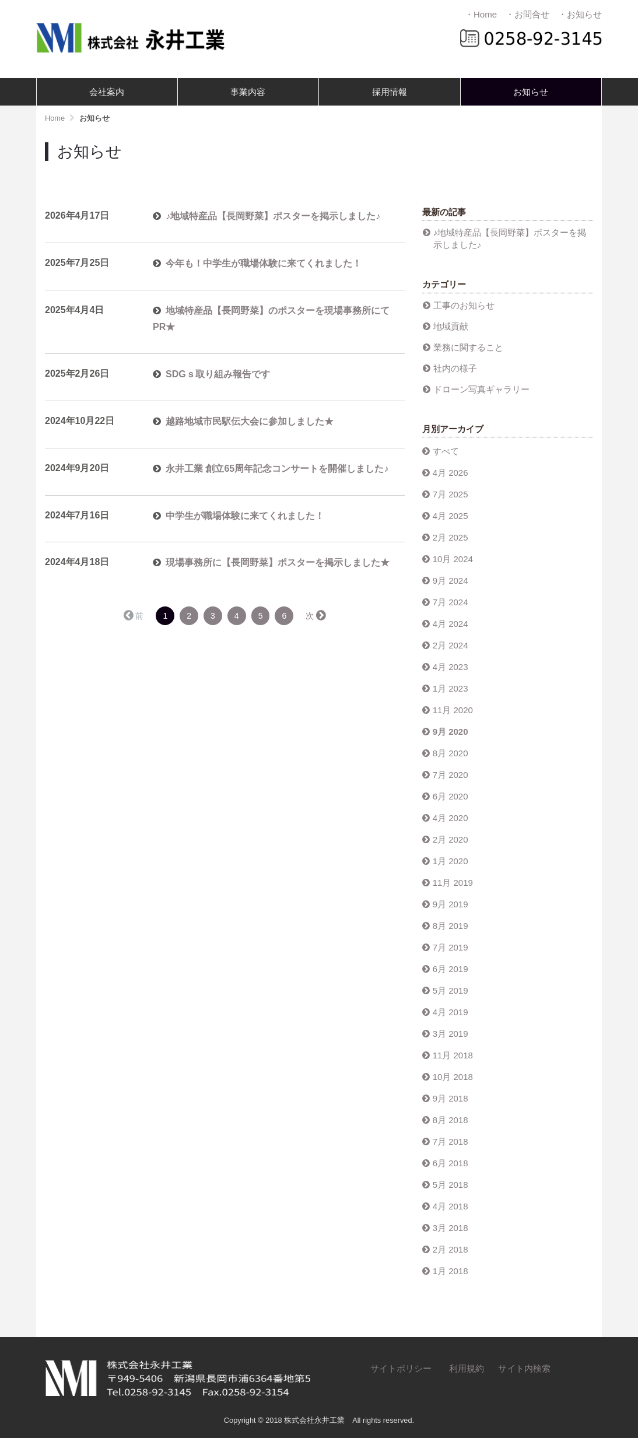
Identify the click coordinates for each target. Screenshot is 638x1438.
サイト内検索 (524, 1368)
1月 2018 (450, 1271)
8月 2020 (450, 753)
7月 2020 (450, 775)
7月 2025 (450, 494)
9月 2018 (450, 1098)
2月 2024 (450, 645)
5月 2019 (450, 990)
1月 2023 (450, 688)
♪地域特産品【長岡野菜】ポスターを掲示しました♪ (273, 216)
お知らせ (530, 92)
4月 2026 (450, 473)
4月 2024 (450, 624)
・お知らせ (580, 14)
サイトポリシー (401, 1368)
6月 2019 (450, 969)
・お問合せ (527, 14)
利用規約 (466, 1368)
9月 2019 (450, 904)
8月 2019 (450, 926)
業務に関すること (468, 347)
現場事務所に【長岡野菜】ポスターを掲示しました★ (278, 562)
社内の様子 (455, 368)
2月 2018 (450, 1249)
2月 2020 (450, 839)
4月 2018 (450, 1206)
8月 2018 (450, 1120)
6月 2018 (450, 1163)
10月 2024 (453, 559)
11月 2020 (453, 710)
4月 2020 (450, 818)
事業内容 (247, 92)
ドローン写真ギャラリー (481, 389)
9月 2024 (450, 580)
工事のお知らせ (464, 305)
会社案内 (106, 92)
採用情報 (389, 92)
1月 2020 (450, 861)
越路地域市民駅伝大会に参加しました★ (250, 421)
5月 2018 (450, 1185)
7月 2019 (450, 947)
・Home (481, 14)
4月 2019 (450, 1012)
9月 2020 (450, 731)
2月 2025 (450, 537)
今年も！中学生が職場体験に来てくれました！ (264, 263)
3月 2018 (450, 1228)
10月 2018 (453, 1077)
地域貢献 (450, 326)
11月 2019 (453, 883)
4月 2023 (450, 667)
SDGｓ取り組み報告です (218, 374)
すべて (446, 451)
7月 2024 (450, 602)
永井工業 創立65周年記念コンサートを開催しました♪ (277, 469)
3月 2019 (450, 1034)
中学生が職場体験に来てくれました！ (245, 516)
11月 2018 (453, 1055)
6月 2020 (450, 796)
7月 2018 (450, 1141)
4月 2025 (450, 516)
